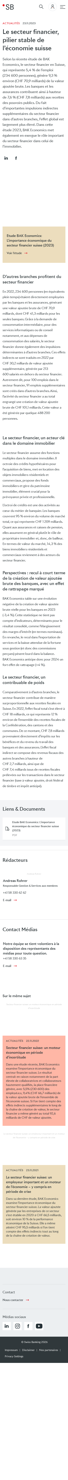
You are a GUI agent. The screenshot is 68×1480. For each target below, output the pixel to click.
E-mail (7, 900)
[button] (6, 158)
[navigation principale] (62, 7)
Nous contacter (13, 1300)
